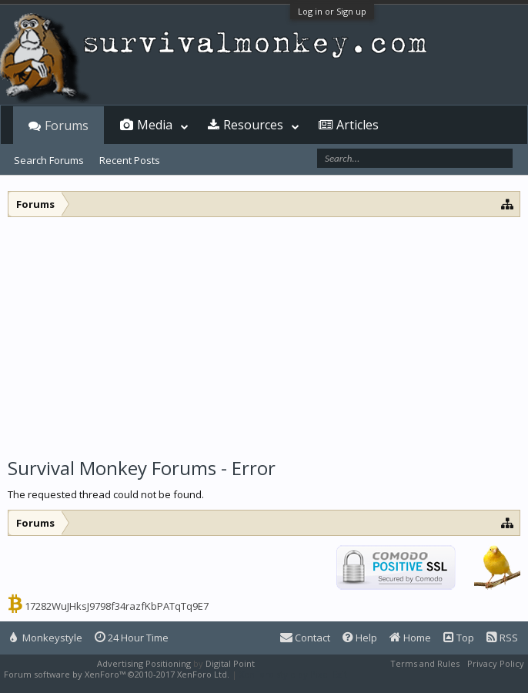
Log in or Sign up (332, 11)
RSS (502, 637)
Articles (357, 124)
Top (458, 637)
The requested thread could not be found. (106, 494)
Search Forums (49, 160)
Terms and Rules (424, 663)
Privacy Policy (495, 663)
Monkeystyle (46, 637)
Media (154, 124)
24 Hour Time (132, 637)
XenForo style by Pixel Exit (293, 674)
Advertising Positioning (144, 663)
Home (410, 637)
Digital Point (230, 663)
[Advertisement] (264, 332)
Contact (305, 637)
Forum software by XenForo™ (116, 674)
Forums (67, 125)
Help (360, 637)
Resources (253, 124)
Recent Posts (129, 160)
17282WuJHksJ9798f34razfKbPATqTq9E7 (117, 606)
